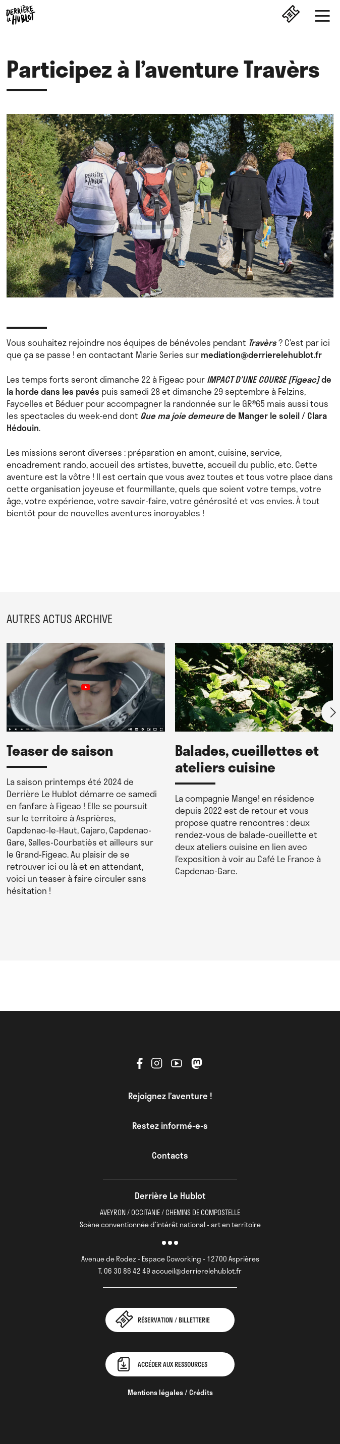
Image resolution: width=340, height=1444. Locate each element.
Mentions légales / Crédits (170, 1392)
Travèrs (262, 342)
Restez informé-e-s (170, 1125)
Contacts (170, 1155)
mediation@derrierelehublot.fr (260, 354)
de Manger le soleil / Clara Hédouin (167, 421)
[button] (322, 17)
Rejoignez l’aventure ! (170, 1095)
